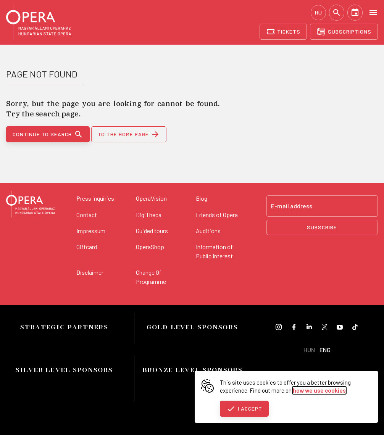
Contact (86, 214)
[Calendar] (355, 13)
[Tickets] (283, 32)
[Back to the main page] (30, 205)
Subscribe (322, 227)
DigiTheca (148, 214)
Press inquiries (95, 198)
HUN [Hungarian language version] (309, 349)
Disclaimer (89, 272)
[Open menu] (373, 12)
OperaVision (151, 198)
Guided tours (152, 230)
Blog (201, 198)
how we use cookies (319, 390)
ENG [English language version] (325, 349)
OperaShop (150, 246)
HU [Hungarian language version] (318, 12)
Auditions (208, 230)
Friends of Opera (217, 214)
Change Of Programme (151, 277)
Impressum (90, 230)
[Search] (336, 13)
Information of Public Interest (214, 251)
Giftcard (86, 246)
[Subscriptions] (344, 32)
